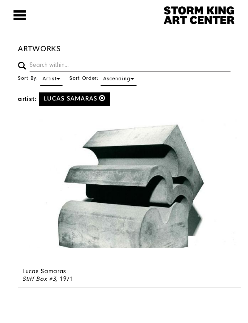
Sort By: (40, 78)
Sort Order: (103, 78)
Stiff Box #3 (39, 279)
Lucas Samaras (75, 98)
